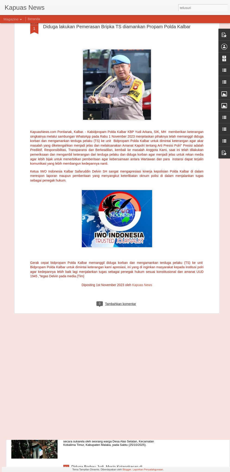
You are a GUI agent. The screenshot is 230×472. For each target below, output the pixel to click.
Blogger (127, 469)
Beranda (34, 19)
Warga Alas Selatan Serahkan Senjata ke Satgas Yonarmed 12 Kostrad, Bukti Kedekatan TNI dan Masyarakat (111, 418)
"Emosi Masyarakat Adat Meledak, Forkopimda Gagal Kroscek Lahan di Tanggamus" (115, 364)
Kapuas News (142, 242)
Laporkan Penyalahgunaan (148, 469)
